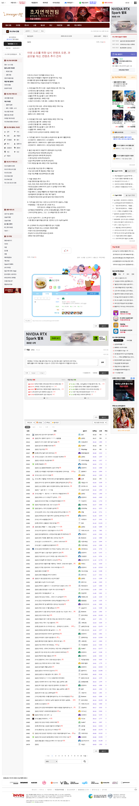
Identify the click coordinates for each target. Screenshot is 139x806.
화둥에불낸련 (85, 453)
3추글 (48, 422)
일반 (34, 427)
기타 (53, 427)
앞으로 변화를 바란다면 (44, 445)
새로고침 (105, 350)
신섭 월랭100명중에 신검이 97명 (47, 468)
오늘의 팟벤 (7, 220)
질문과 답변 (8, 105)
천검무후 (84, 593)
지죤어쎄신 (84, 541)
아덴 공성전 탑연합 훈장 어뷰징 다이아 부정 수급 (52, 737)
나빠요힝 (84, 622)
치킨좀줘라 (84, 645)
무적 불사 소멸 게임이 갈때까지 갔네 (48, 552)
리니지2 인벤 (7, 173)
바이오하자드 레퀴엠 (9, 278)
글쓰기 (104, 417)
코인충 (83, 729)
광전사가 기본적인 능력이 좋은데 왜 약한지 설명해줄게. (54, 700)
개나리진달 (84, 571)
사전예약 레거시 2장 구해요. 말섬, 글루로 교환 (51, 682)
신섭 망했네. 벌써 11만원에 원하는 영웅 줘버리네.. (52, 486)
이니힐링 (54, 287)
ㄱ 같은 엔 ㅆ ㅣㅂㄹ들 (44, 490)
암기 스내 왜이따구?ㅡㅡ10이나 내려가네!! (50, 541)
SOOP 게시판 (8, 88)
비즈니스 (41, 789)
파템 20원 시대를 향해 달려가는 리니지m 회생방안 (52, 696)
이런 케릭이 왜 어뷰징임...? (45, 645)
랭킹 (57, 294)
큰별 (82, 512)
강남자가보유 (85, 490)
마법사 (18, 136)
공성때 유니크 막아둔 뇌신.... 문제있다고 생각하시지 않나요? (55, 626)
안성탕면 (84, 556)
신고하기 (89, 257)
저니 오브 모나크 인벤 (10, 183)
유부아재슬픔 (85, 460)
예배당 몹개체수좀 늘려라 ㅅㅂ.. (47, 630)
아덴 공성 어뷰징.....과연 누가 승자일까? (49, 597)
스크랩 (83, 257)
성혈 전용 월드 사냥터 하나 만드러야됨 (49, 589)
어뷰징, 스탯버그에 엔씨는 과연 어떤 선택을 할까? (52, 648)
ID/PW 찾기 (16, 48)
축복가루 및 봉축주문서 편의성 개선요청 (49, 604)
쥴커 (82, 689)
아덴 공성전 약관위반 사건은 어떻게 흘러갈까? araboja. (54, 733)
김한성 (83, 619)
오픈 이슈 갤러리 (8, 214)
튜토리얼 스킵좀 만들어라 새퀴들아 (48, 726)
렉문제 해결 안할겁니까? (44, 656)
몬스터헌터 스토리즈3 (10, 274)
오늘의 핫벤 (7, 217)
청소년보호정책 (71, 789)
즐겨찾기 (56, 422)
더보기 (59, 287)
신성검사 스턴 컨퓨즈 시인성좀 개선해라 (49, 457)
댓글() (102, 42)
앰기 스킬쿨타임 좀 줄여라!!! (45, 545)
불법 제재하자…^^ (42, 718)
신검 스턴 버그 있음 (43, 475)
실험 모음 (7, 75)
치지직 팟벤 (7, 85)
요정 (8, 136)
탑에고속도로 (85, 678)
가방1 (35, 301)
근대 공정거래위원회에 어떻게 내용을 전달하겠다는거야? (54, 707)
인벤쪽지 (50, 287)
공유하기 (27, 31)
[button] (44, 398)
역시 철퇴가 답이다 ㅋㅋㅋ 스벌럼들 (48, 438)
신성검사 (9, 148)
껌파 (82, 523)
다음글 (33, 373)
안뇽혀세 (84, 707)
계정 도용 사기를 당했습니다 (46, 608)
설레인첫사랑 (85, 626)
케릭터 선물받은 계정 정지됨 (46, 523)
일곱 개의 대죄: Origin (10, 271)
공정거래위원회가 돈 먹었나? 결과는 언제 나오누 (52, 549)
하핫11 (83, 563)
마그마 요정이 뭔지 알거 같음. (46, 442)
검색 (20, 54)
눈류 (82, 479)
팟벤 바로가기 (8, 240)
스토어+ (133, 77)
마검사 (8, 156)
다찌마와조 (84, 733)
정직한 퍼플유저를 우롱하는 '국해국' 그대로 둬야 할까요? (54, 563)
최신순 (38, 350)
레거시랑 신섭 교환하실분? (45, 693)
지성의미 (84, 501)
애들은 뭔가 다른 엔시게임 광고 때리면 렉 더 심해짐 (53, 619)
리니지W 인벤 (8, 179)
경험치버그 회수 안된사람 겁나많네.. (48, 659)
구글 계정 (40, 449)
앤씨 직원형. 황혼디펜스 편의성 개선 (48, 538)
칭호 (67, 294)
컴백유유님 (84, 637)
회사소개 (34, 789)
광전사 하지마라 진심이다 (45, 670)
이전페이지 (86, 373)
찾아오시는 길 (95, 789)
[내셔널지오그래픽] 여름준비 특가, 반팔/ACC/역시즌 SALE (124, 251)
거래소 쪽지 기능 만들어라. (45, 622)
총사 (18, 140)
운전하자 (84, 468)
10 (81, 756)
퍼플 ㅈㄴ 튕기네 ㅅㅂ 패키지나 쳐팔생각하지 (51, 493)
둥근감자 (29, 36)
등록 (102, 362)
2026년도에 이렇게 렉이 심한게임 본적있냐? (50, 516)
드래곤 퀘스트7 (8, 281)
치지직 (6, 244)
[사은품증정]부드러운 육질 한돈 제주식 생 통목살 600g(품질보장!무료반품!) (124, 261)
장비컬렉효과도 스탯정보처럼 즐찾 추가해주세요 (52, 534)
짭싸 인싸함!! (41, 571)
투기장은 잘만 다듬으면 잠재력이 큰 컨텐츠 (50, 685)
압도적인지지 (85, 560)
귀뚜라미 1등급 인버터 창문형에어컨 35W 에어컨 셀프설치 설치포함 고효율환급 (124, 264)
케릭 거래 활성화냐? (43, 593)
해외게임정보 (7, 257)
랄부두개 (84, 670)
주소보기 (35, 31)
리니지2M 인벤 (8, 176)
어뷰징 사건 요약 (42, 715)
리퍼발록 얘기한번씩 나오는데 (46, 560)
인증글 (40, 422)
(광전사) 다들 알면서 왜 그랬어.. (47, 674)
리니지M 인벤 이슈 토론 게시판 (99, 31)
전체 (27, 427)
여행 (5, 254)
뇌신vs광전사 (41, 704)
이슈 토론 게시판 (8, 111)
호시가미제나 (85, 589)
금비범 (83, 726)
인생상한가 (84, 442)
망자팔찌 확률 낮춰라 (43, 667)
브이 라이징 (7, 267)
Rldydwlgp (84, 449)
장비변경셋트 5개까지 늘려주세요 (47, 634)
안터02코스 (84, 549)
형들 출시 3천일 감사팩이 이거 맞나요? (49, 741)
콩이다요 (84, 575)
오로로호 (84, 737)
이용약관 (49, 789)
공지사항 (104, 789)
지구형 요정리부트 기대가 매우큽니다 (48, 567)
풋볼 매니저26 (8, 284)
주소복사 (27, 320)
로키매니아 (84, 486)
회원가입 (8, 48)
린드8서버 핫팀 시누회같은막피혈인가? (49, 501)
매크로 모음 (8, 71)
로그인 (127, 3)
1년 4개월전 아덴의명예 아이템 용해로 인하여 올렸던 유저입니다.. (57, 471)
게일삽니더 (84, 482)
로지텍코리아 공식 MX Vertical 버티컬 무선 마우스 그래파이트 (124, 254)
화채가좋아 (84, 663)
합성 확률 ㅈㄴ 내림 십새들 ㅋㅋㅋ (47, 527)
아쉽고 (83, 744)
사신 (8, 152)
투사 (8, 144)
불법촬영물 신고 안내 (83, 789)
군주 (8, 132)
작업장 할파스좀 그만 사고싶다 (46, 504)
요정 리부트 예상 (42, 615)
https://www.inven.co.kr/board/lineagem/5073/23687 (45, 320)
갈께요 (83, 438)
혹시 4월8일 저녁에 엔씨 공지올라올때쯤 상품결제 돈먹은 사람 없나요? (59, 479)
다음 (84, 756)
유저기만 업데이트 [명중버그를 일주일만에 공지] (52, 482)
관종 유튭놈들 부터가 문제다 (46, 575)
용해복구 (84, 471)
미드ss (83, 718)
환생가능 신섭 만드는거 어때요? (47, 729)
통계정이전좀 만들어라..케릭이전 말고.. (49, 641)
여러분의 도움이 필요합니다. (46, 637)
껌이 (82, 434)
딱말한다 (39, 464)
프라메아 (84, 715)
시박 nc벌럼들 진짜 (43, 519)
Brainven (83, 538)
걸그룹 (6, 251)
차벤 (5, 247)
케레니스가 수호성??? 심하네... (46, 497)
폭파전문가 (84, 586)
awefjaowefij (84, 682)
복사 (42, 31)
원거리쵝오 (84, 615)
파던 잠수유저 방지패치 (44, 434)
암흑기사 (19, 144)
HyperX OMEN (8, 264)
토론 (46, 427)
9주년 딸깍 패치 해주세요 (45, 453)
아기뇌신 (84, 711)
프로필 (47, 294)
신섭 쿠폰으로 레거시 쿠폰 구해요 (47, 663)
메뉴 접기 (93, 293)
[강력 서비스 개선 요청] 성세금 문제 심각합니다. (51, 512)
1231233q (84, 464)
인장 (37, 294)
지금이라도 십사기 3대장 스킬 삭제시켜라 (50, 556)
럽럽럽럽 (84, 600)
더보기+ (64, 380)
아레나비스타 (85, 530)
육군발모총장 (85, 659)
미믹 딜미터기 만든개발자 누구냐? (47, 530)
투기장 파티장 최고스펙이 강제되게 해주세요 (50, 652)
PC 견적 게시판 (8, 227)
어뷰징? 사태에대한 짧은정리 (46, 711)
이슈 (40, 427)
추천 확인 (102, 257)
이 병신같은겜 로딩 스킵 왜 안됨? (47, 578)
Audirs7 (83, 445)
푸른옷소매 (84, 597)
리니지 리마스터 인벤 (10, 169)
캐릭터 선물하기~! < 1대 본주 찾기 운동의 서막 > (52, 586)
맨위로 (95, 373)
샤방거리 (84, 693)
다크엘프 (9, 140)
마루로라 (84, 519)
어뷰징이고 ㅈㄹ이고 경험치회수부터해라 (49, 678)
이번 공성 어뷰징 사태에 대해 (46, 722)
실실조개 (84, 608)
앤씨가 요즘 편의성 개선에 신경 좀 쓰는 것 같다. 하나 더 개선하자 (57, 611)
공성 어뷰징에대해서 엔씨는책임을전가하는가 (51, 600)
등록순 (33, 350)
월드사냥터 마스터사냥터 (44, 582)
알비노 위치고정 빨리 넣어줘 (46, 508)
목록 (97, 42)
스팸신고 (95, 257)
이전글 (41, 373)
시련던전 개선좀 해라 (43, 460)
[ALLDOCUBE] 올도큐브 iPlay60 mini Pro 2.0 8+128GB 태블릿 (124, 258)
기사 (18, 132)
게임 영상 (6, 261)
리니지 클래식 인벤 (9, 166)
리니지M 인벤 (14, 31)
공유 (78, 257)
